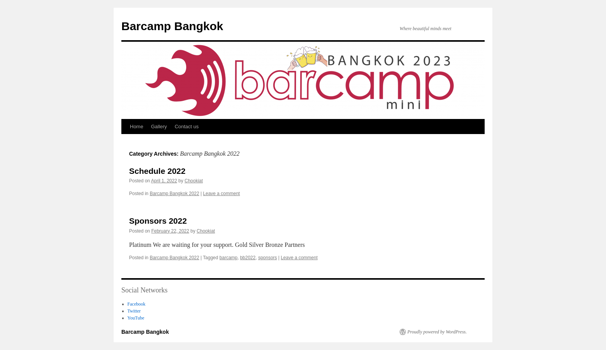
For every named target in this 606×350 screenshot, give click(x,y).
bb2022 (247, 257)
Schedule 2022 (157, 171)
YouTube (136, 318)
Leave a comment (221, 193)
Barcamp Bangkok (172, 26)
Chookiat (193, 180)
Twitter (134, 311)
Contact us (187, 126)
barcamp (229, 257)
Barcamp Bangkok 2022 (174, 193)
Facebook (137, 304)
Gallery (159, 126)
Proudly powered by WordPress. (437, 332)
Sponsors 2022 (158, 220)
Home (136, 126)
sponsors (267, 257)
